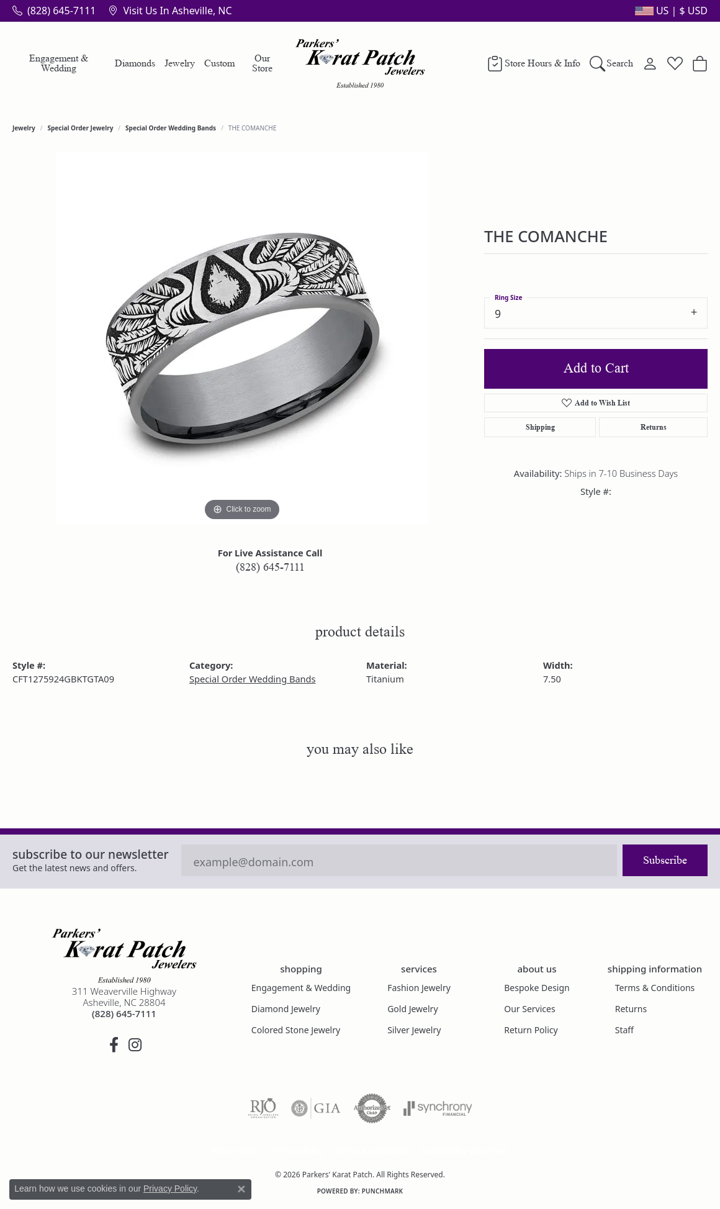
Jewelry (179, 63)
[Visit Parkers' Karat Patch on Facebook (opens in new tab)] (113, 1045)
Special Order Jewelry (81, 128)
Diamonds (135, 63)
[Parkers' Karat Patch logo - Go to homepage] (360, 63)
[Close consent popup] (241, 1189)
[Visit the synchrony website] (437, 1108)
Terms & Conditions (655, 988)
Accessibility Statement (464, 1151)
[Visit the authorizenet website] (372, 1108)
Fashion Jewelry (419, 988)
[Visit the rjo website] (263, 1108)
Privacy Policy (299, 1151)
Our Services (529, 1009)
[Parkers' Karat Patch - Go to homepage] (124, 955)
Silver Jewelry (414, 1030)
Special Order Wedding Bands (170, 128)
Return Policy (530, 1030)
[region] (242, 338)
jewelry (23, 128)
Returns (654, 427)
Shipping (540, 427)
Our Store (262, 63)
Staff (624, 1030)
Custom (219, 63)
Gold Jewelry (412, 1009)
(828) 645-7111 (270, 567)
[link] (54, 10)
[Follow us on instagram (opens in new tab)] (134, 1045)
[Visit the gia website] (316, 1108)
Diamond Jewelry (285, 1009)
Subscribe (665, 860)
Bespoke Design (537, 988)
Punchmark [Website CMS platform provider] (382, 1191)
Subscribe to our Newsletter (90, 854)
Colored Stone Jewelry (295, 1030)
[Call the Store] (124, 1013)
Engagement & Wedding (58, 63)
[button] (670, 10)
